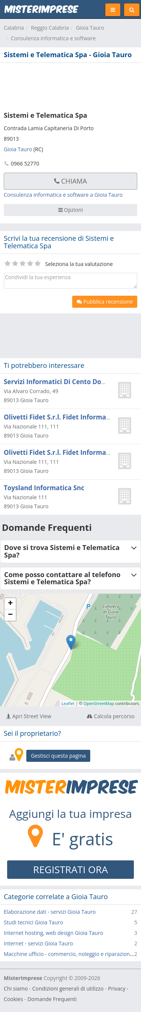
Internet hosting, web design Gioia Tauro (53, 932)
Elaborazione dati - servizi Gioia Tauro (50, 911)
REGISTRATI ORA (70, 869)
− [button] (10, 615)
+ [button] (10, 603)
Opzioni (70, 209)
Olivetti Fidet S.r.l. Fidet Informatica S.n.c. (70, 417)
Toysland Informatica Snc (44, 487)
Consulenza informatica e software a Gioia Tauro (63, 194)
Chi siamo (16, 988)
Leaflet (68, 703)
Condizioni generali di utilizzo (68, 988)
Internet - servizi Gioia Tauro (38, 943)
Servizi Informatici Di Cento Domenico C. (68, 381)
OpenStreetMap (98, 703)
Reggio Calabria (50, 27)
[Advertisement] (70, 85)
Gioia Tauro (90, 27)
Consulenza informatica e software (53, 38)
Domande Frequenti (52, 999)
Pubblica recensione (105, 301)
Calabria (14, 27)
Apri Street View (28, 716)
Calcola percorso (111, 716)
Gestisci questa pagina (58, 755)
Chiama (70, 180)
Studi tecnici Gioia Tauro (33, 922)
